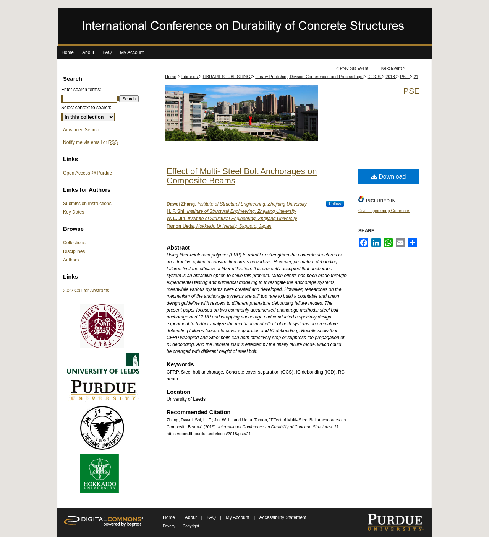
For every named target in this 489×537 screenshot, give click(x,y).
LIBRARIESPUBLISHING (227, 76)
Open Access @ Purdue (87, 173)
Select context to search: (86, 107)
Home (170, 76)
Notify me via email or (90, 142)
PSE (405, 76)
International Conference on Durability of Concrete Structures (244, 27)
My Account (238, 517)
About (191, 517)
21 (416, 76)
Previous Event (354, 68)
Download (388, 176)
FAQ (212, 517)
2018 (390, 76)
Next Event (391, 68)
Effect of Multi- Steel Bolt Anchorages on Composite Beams (242, 175)
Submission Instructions (87, 203)
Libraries (190, 76)
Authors (71, 260)
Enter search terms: (81, 89)
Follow (335, 203)
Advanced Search (81, 129)
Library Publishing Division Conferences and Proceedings (309, 76)
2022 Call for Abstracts (86, 290)
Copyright (191, 526)
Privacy (169, 526)
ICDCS (375, 76)
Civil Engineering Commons (384, 210)
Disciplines (74, 251)
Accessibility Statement (282, 517)
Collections (74, 242)
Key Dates (73, 212)
